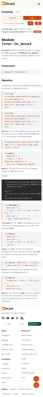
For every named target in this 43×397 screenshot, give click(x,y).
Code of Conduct (27, 394)
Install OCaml (26, 335)
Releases (5, 340)
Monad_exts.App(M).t (14, 161)
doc (15, 29)
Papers (24, 368)
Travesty (5, 32)
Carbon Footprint (25, 389)
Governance (6, 394)
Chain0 (21, 32)
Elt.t (7, 107)
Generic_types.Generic (24, 142)
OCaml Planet (7, 378)
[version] (22, 12)
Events (4, 373)
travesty (7, 12)
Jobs (3, 382)
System (34, 324)
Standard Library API (29, 354)
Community (6, 368)
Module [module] (37, 31)
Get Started (26, 340)
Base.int (13, 280)
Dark (21, 324)
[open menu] (39, 3)
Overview (12, 18)
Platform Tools (27, 345)
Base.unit (12, 265)
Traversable (13, 32)
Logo (23, 377)
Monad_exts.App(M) (13, 102)
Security (13, 389)
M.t (6, 213)
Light (8, 324)
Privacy (16, 394)
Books (24, 359)
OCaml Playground (28, 373)
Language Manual (28, 349)
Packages (5, 364)
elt (30, 105)
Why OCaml (6, 354)
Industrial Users (7, 345)
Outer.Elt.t (10, 105)
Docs (32, 18)
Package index (7, 29)
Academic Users (7, 349)
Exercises (25, 363)
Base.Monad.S (21, 72)
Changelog (5, 335)
